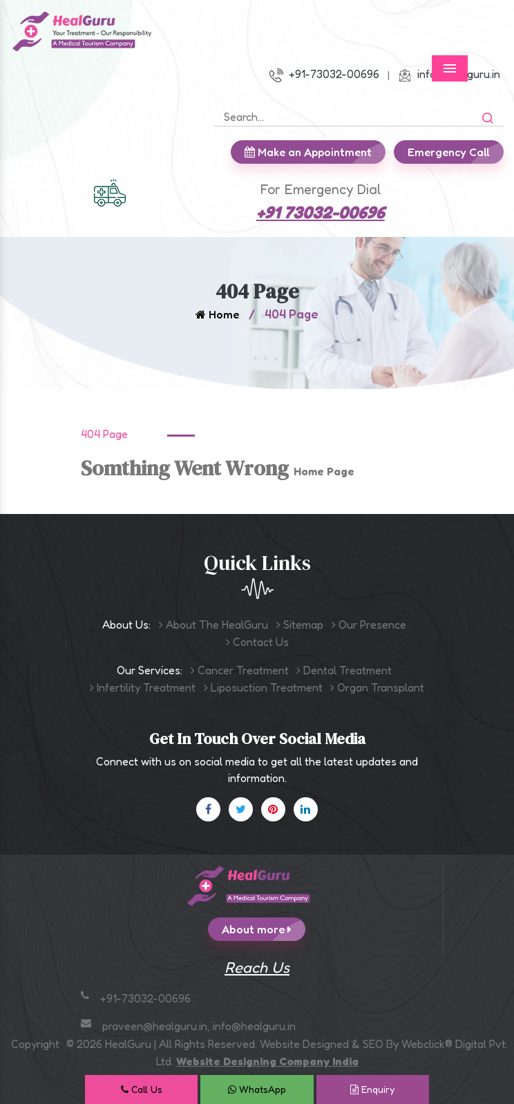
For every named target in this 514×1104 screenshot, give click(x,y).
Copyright (35, 1044)
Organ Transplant (377, 687)
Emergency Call (456, 152)
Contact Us (257, 642)
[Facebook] (208, 809)
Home (217, 314)
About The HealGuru (213, 624)
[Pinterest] (273, 809)
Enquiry (372, 1089)
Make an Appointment (315, 152)
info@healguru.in (254, 1026)
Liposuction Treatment (263, 687)
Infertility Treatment (143, 687)
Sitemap (299, 624)
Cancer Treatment (240, 670)
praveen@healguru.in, (157, 1026)
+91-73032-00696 (324, 74)
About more (263, 929)
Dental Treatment (344, 670)
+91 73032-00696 (320, 212)
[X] (241, 809)
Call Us (141, 1089)
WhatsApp (257, 1089)
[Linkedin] (306, 809)
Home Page (324, 471)
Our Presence (369, 624)
